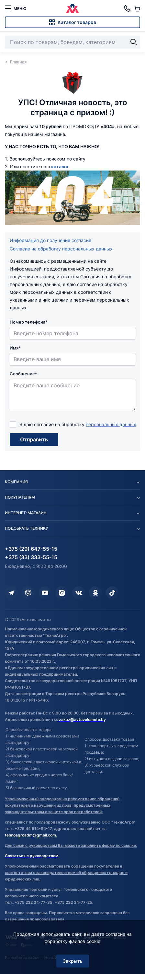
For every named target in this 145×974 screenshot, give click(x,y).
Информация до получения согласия (50, 240)
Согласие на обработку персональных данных (61, 248)
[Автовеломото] (72, 8)
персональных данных (111, 424)
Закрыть (73, 961)
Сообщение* (23, 373)
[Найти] (133, 42)
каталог (60, 166)
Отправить (34, 439)
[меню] (15, 8)
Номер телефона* (29, 322)
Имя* (15, 347)
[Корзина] (137, 8)
